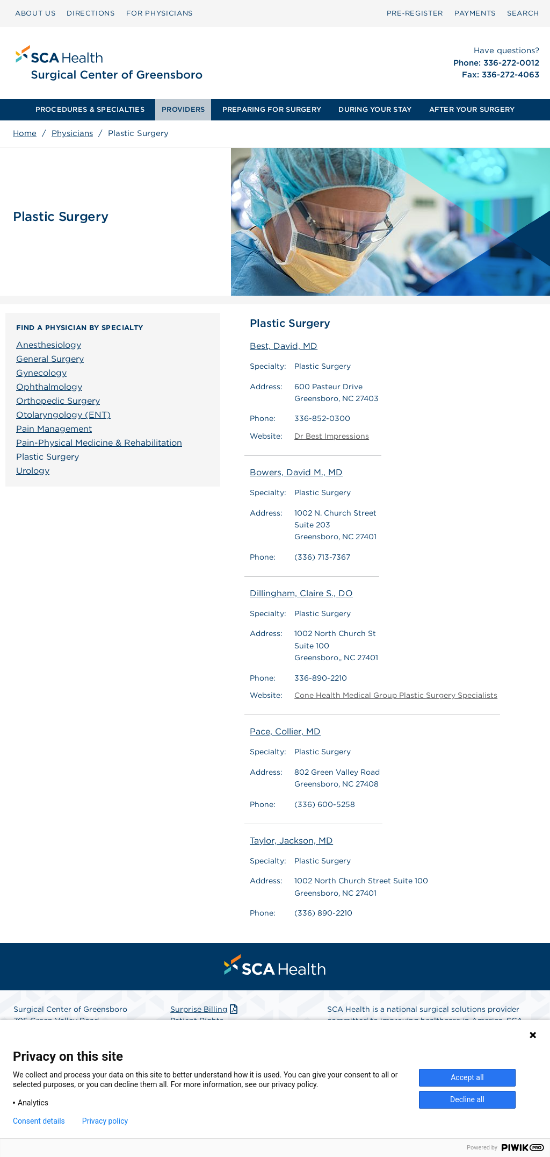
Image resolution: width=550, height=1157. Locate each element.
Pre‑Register (415, 13)
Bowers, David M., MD (296, 472)
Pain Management (54, 429)
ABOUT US (35, 13)
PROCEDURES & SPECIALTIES (89, 109)
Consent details (39, 1121)
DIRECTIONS (91, 13)
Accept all (467, 1077)
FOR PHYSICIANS (159, 13)
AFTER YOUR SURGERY (472, 109)
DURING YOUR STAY (374, 109)
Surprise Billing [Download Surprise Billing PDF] (205, 1009)
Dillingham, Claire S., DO (301, 593)
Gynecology (41, 373)
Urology (32, 471)
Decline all (467, 1099)
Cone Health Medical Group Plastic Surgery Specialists (395, 695)
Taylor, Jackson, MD (291, 840)
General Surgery (50, 359)
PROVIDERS (183, 109)
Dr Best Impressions (331, 436)
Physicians (72, 133)
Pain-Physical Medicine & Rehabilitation (99, 443)
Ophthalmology (49, 387)
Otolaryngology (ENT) (63, 415)
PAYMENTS (475, 13)
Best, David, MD (283, 346)
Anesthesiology (48, 345)
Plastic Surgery (47, 457)
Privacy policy (105, 1121)
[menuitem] (35, 13)
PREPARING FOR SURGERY (271, 109)
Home (25, 133)
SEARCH (523, 13)
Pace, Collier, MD (285, 732)
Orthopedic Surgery (58, 401)
